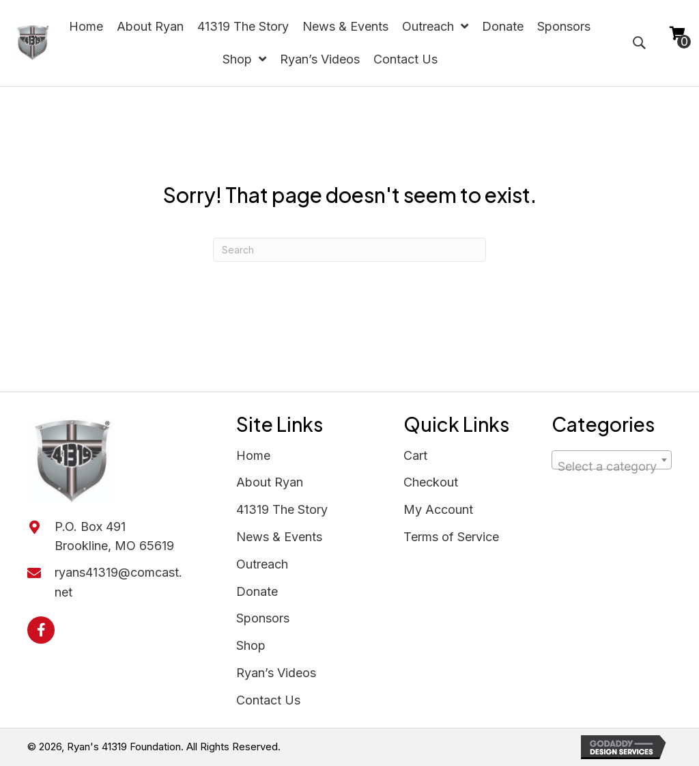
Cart (415, 455)
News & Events (279, 537)
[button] (41, 630)
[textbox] (611, 466)
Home (253, 455)
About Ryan (269, 482)
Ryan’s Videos (276, 673)
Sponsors (262, 618)
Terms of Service (451, 537)
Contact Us (268, 700)
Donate (257, 591)
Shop (251, 645)
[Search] (349, 250)
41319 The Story (282, 509)
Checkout (430, 482)
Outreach (262, 564)
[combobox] (612, 459)
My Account (438, 509)
